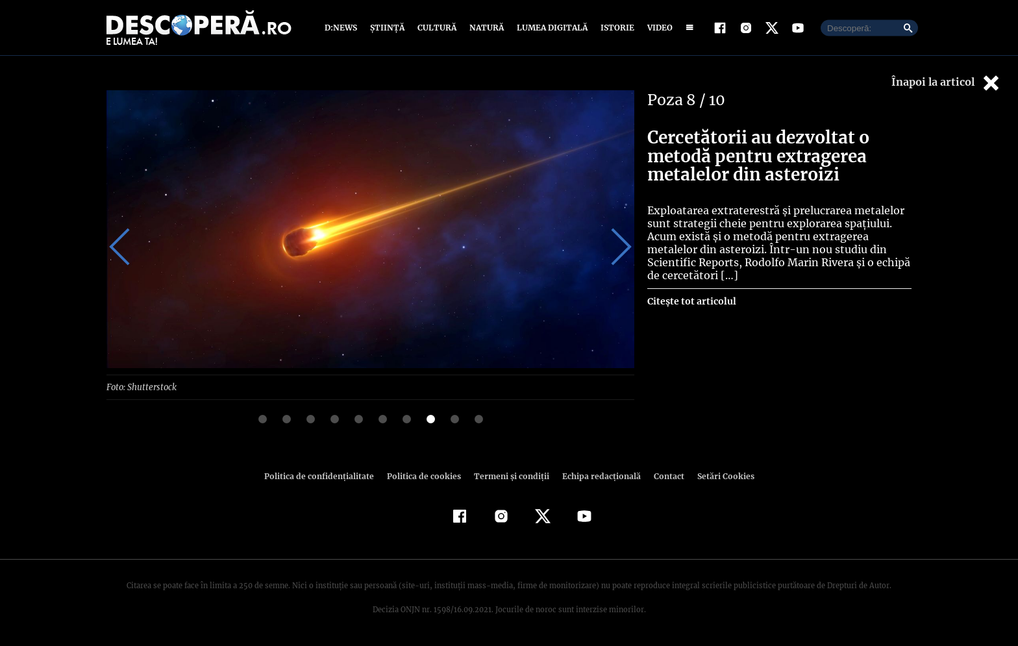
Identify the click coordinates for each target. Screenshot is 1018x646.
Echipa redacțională (597, 475)
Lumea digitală (550, 27)
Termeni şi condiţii (509, 475)
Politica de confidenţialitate (324, 475)
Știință (387, 27)
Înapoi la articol (947, 82)
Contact (663, 475)
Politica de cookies (425, 475)
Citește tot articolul (691, 301)
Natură (485, 27)
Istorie (615, 27)
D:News (342, 27)
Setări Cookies (718, 475)
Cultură (436, 27)
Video (657, 27)
